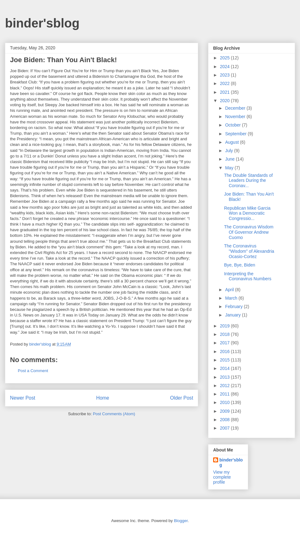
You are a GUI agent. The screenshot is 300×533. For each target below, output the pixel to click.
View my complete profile (222, 477)
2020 (225, 100)
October (233, 124)
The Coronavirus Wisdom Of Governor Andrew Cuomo (248, 232)
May (229, 167)
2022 (225, 83)
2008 (225, 419)
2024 (225, 66)
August (232, 142)
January (233, 314)
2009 (225, 411)
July (229, 150)
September (236, 133)
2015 (225, 359)
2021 (225, 92)
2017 (225, 342)
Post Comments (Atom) (114, 413)
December (235, 108)
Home (102, 398)
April (230, 289)
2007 (225, 428)
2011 (225, 393)
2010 (225, 402)
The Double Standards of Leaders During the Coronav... (248, 180)
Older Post (181, 398)
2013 (225, 377)
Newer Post (22, 398)
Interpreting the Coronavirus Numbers (247, 276)
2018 (225, 334)
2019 (225, 325)
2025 (225, 57)
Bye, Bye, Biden (239, 264)
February (234, 306)
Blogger (181, 520)
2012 (225, 385)
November (235, 116)
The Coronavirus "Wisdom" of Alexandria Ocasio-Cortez (249, 251)
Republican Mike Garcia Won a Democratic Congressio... (247, 213)
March (231, 298)
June (230, 159)
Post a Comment (33, 370)
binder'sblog (42, 23)
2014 (225, 368)
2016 (225, 351)
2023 (225, 74)
